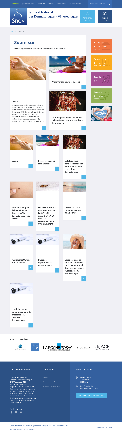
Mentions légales (16, 429)
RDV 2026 (15, 4)
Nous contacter (75, 4)
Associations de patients (51, 387)
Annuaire (51, 4)
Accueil (13, 31)
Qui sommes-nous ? (28, 4)
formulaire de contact (93, 395)
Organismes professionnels (52, 382)
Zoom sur (41, 4)
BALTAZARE (107, 427)
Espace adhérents (105, 17)
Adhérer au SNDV (88, 17)
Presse (45, 377)
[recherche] (100, 4)
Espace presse (61, 4)
